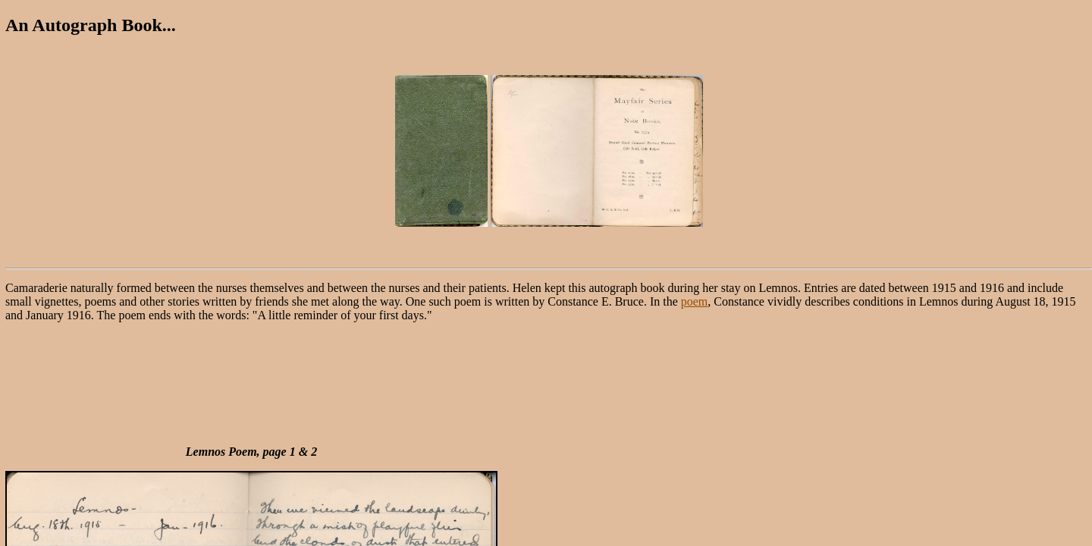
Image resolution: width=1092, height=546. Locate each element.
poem (694, 301)
